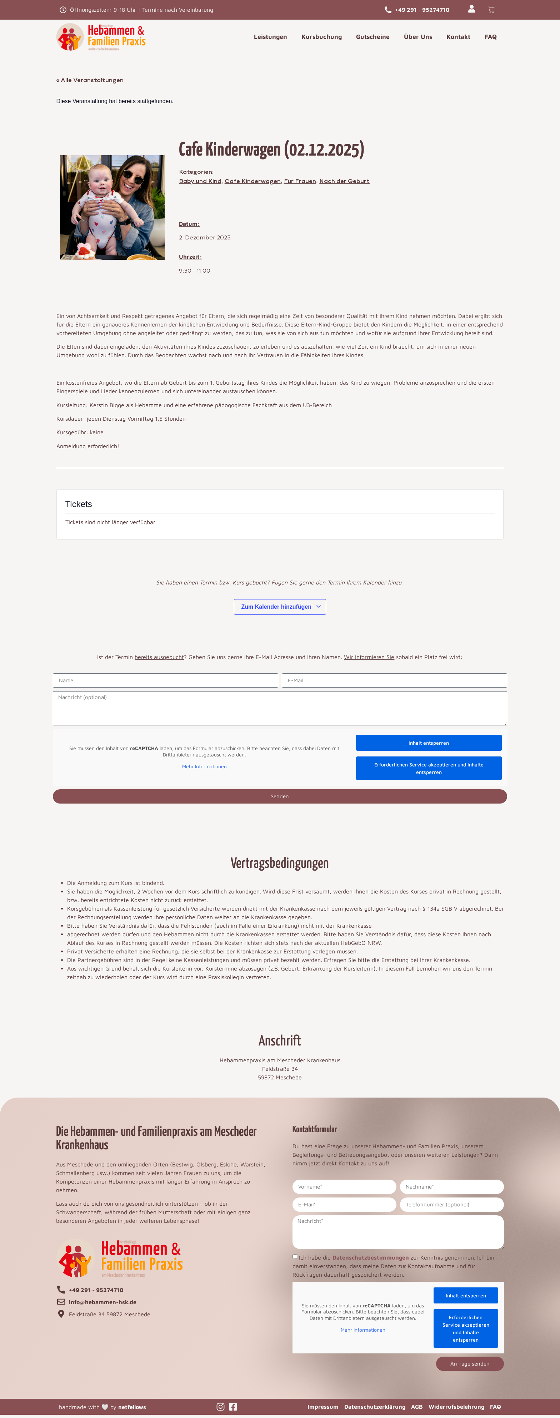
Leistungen (270, 40)
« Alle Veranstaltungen (90, 83)
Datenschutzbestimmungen (370, 1260)
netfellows (132, 1410)
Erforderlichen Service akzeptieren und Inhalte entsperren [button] (428, 771)
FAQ (491, 40)
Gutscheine (373, 40)
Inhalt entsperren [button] (429, 746)
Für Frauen (300, 184)
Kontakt (458, 40)
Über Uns (418, 40)
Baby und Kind (200, 184)
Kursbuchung (321, 40)
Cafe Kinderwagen (253, 184)
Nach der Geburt (344, 184)
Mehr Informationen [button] (204, 769)
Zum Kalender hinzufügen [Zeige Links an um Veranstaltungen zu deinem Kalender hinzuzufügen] (281, 610)
